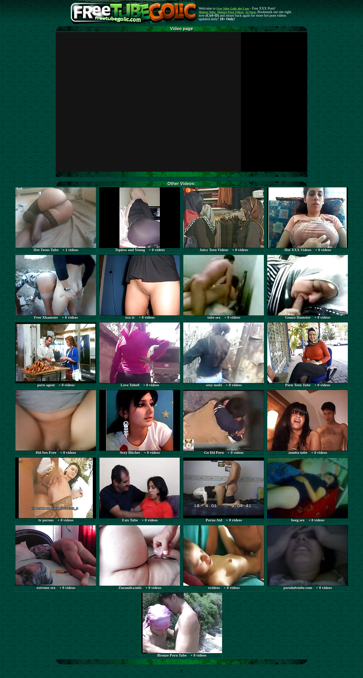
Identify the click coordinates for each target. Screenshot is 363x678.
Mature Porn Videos (230, 12)
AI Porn (250, 12)
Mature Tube (207, 12)
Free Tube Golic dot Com (232, 8)
